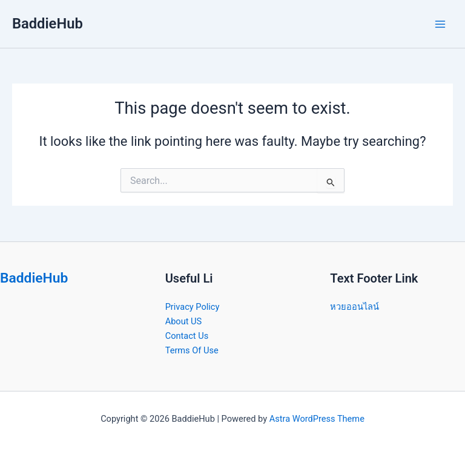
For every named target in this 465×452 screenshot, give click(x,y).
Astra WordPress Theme (316, 418)
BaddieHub (47, 23)
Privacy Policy (192, 306)
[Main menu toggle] (440, 24)
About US (183, 321)
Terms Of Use (192, 350)
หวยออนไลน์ (354, 306)
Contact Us (187, 335)
